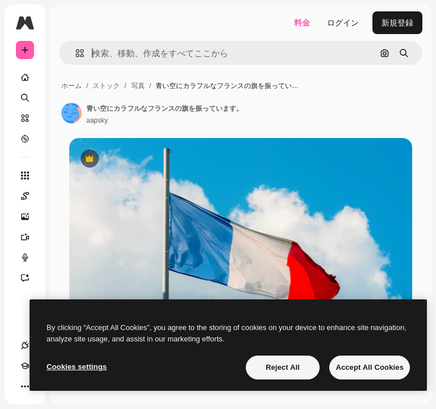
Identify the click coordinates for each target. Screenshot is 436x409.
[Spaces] (30, 196)
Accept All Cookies (370, 367)
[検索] (25, 98)
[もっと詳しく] (25, 139)
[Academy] (25, 366)
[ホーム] (25, 77)
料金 (302, 22)
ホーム (71, 86)
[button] (75, 53)
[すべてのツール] (25, 175)
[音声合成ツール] (30, 257)
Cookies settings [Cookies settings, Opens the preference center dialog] (77, 366)
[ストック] (25, 118)
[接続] (25, 345)
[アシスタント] (30, 278)
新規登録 (397, 22)
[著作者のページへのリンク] (71, 113)
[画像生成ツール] (30, 216)
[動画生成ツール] (30, 237)
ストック (106, 86)
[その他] (25, 386)
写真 (138, 86)
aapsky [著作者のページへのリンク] (97, 120)
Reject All (283, 367)
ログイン (343, 22)
